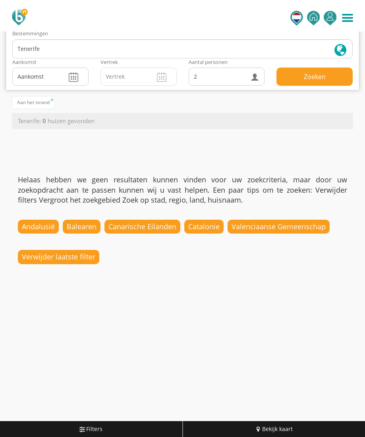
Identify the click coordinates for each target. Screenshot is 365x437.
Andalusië (38, 226)
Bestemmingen (30, 33)
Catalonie (204, 226)
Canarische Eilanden (142, 226)
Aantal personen (208, 62)
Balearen (82, 226)
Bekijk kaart (274, 429)
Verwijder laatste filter (58, 256)
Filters (90, 429)
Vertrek (109, 62)
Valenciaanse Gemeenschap (279, 226)
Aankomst (24, 62)
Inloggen (330, 18)
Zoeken (315, 76)
